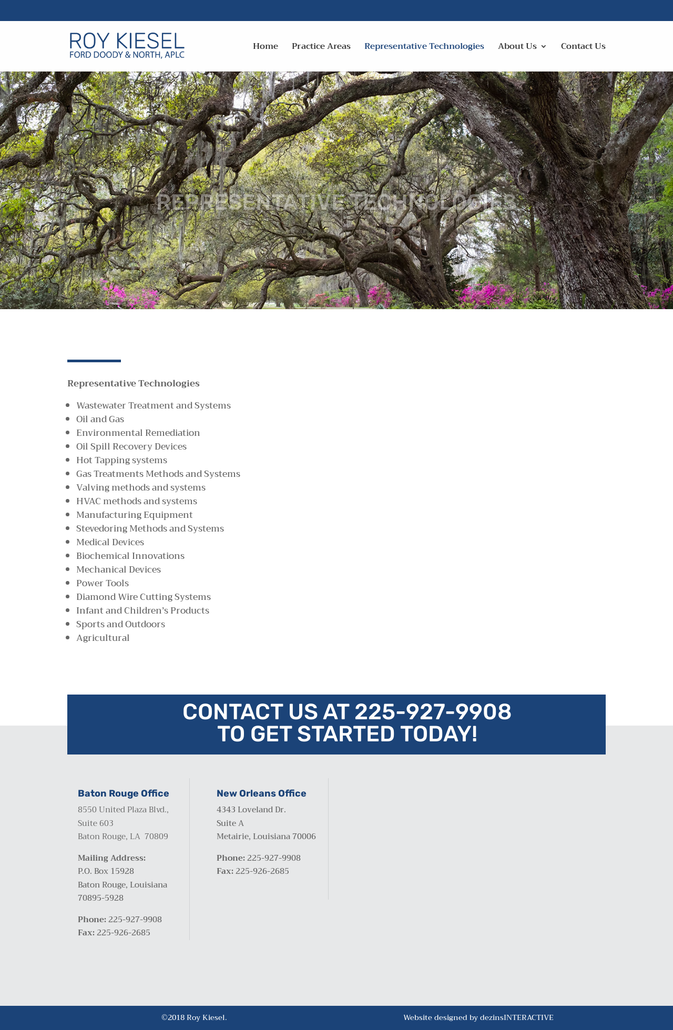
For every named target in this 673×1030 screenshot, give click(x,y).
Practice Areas (321, 48)
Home (265, 48)
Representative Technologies (424, 48)
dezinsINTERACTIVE (517, 1017)
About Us (517, 48)
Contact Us (583, 48)
